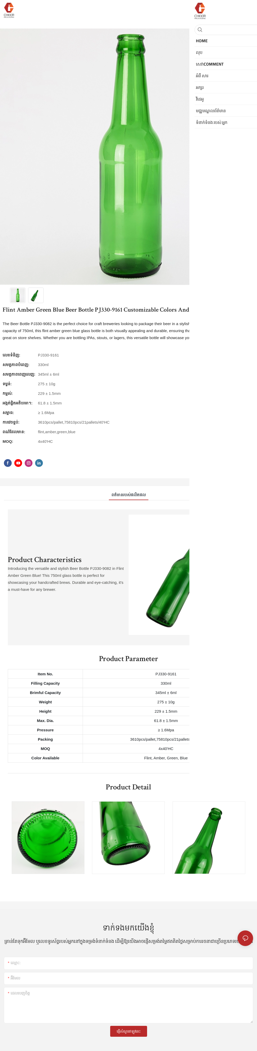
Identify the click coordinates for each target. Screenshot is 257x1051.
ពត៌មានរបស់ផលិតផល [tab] (128, 495)
